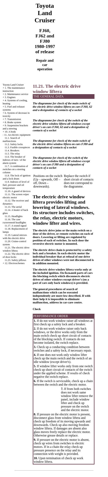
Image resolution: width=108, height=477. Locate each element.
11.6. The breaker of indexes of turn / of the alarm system (14, 159)
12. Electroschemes (15, 263)
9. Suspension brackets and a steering (15, 127)
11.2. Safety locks (14, 144)
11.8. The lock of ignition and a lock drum (17, 177)
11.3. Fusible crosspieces (17, 147)
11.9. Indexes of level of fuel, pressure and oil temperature (16, 184)
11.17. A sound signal (15, 225)
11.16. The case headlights (14, 221)
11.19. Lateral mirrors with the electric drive (15, 237)
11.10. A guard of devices (17, 191)
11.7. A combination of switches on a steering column (15, 169)
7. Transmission (13, 119)
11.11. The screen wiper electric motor (16, 196)
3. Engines (10, 97)
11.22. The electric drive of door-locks (16, 255)
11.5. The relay (12, 153)
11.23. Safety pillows (15, 260)
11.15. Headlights (14, 216)
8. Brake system (13, 122)
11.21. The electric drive (16, 249)
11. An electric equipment (17, 134)
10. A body (10, 131)
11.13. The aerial (13, 206)
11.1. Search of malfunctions (11, 139)
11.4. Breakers (12, 150)
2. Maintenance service (16, 94)
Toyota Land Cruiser (13, 84)
